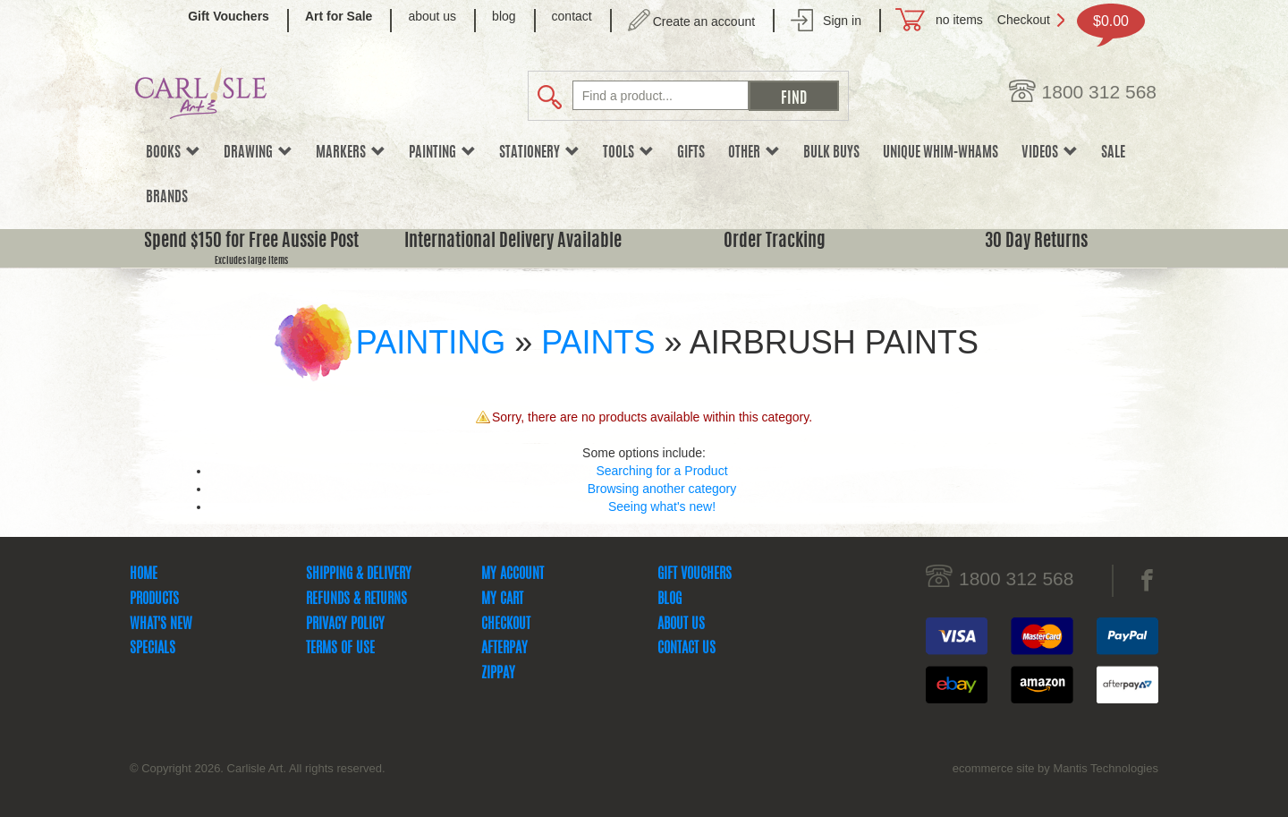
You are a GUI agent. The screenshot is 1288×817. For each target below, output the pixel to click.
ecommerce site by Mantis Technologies (1055, 768)
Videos (1049, 152)
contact (572, 16)
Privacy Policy (345, 624)
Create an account (704, 21)
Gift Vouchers (694, 574)
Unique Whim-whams (940, 153)
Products (154, 599)
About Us (681, 624)
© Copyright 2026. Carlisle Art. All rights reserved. (258, 768)
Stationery (539, 152)
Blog (669, 599)
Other (754, 152)
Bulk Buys (831, 153)
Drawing (258, 152)
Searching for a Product (661, 471)
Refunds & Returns (356, 599)
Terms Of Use (340, 649)
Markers (351, 152)
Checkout (1023, 20)
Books (173, 152)
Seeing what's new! (662, 506)
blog (503, 16)
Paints (598, 342)
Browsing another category (662, 488)
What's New (161, 624)
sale (1113, 153)
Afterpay (504, 649)
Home (143, 574)
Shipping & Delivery (358, 574)
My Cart (502, 599)
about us (432, 16)
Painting (442, 152)
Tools (628, 152)
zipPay (498, 674)
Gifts (691, 153)
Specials (152, 649)
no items (959, 20)
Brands (167, 198)
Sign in (842, 20)
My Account (512, 574)
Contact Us (686, 649)
